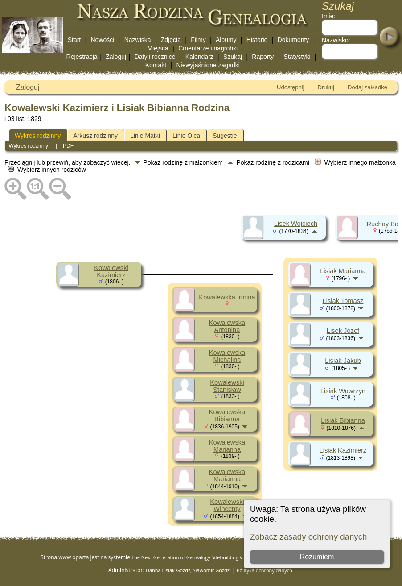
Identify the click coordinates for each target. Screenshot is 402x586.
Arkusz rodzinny (95, 135)
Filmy (198, 39)
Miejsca (157, 48)
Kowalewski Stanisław (227, 386)
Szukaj (232, 56)
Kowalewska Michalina (227, 356)
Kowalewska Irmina (227, 297)
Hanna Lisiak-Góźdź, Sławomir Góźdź (188, 570)
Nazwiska (137, 39)
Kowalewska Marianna (227, 446)
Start (74, 39)
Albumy (226, 39)
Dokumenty (293, 39)
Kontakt (155, 65)
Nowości (103, 39)
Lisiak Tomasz (343, 300)
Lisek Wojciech (295, 223)
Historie (256, 39)
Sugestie (225, 135)
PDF (68, 146)
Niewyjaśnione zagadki (207, 65)
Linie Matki (145, 135)
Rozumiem (317, 557)
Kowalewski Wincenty (227, 505)
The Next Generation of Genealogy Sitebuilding (184, 557)
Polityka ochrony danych (264, 570)
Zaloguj (116, 56)
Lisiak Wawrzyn (342, 391)
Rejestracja (82, 56)
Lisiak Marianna (343, 270)
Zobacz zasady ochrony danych (308, 536)
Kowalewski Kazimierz (111, 271)
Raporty (263, 56)
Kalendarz (199, 56)
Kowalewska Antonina (227, 326)
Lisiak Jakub (343, 360)
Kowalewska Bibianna (227, 415)
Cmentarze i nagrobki (208, 48)
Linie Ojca (186, 135)
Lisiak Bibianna (343, 420)
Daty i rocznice (155, 56)
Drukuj (326, 87)
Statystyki (297, 56)
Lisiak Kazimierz (343, 450)
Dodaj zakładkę (367, 87)
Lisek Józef (343, 330)
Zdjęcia (171, 39)
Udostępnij (290, 87)
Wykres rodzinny (38, 135)
